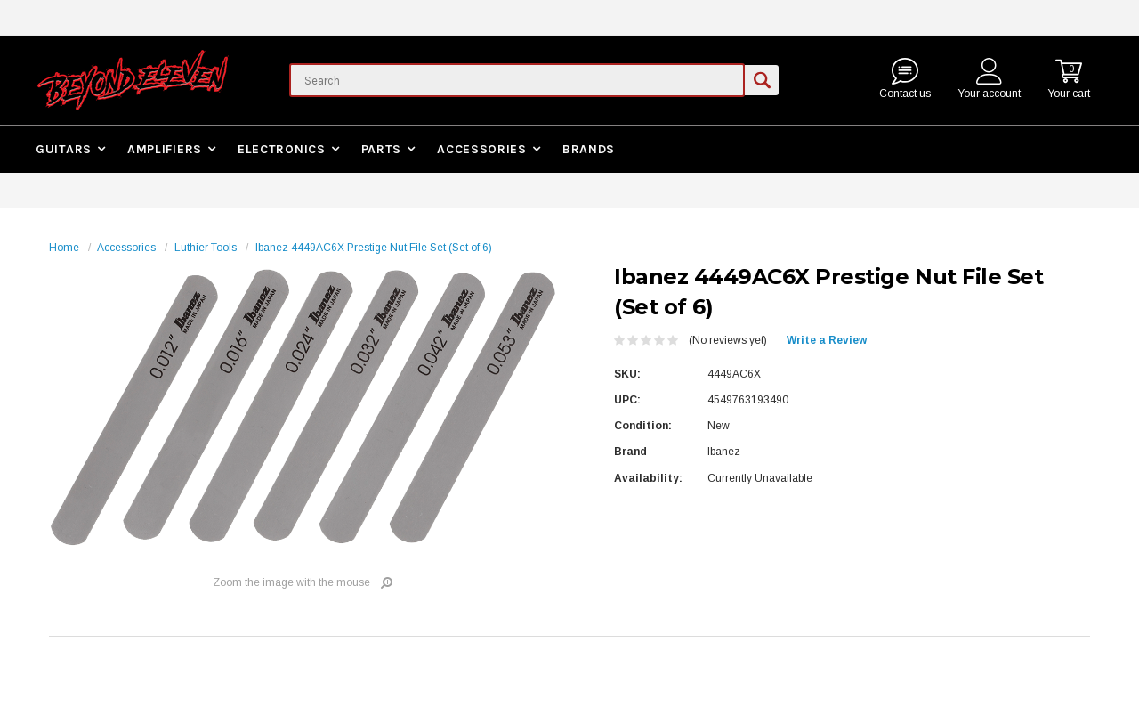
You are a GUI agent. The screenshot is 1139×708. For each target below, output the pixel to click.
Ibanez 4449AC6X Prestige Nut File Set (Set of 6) (373, 247)
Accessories (482, 149)
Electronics (282, 149)
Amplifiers (164, 149)
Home (64, 247)
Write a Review (827, 340)
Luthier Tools (205, 247)
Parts (381, 149)
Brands (588, 149)
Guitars (64, 149)
